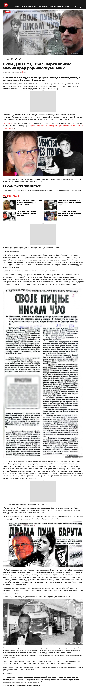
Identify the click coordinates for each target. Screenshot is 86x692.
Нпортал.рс (7, 123)
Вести (23, 6)
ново (17, 6)
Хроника (65, 6)
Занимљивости (44, 6)
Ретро (34, 6)
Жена (53, 6)
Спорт (59, 6)
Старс (28, 6)
